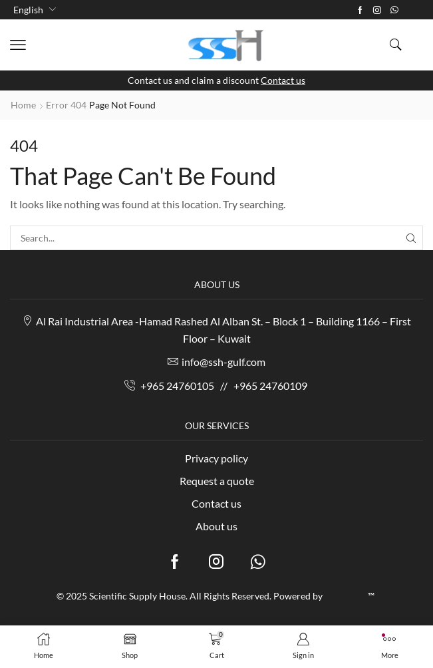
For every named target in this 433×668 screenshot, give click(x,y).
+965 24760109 (270, 385)
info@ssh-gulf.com (223, 361)
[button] (18, 45)
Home (23, 104)
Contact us (283, 80)
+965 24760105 (177, 385)
